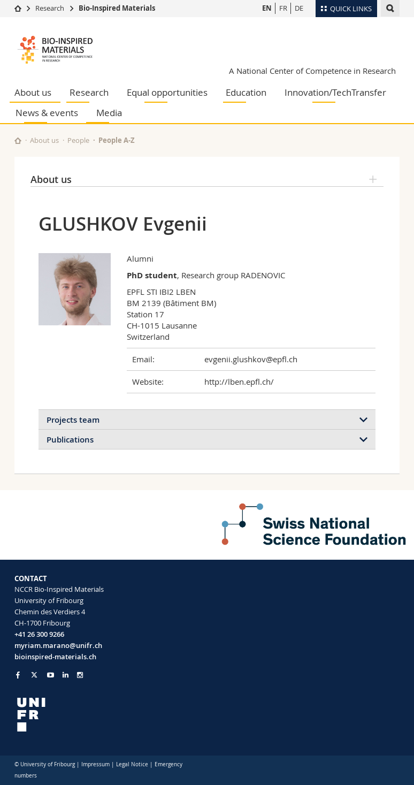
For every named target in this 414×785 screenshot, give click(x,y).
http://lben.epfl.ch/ (239, 381)
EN (267, 8)
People (78, 140)
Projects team (73, 419)
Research (49, 8)
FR (283, 8)
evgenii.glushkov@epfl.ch (250, 359)
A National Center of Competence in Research (312, 70)
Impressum (95, 764)
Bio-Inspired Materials (117, 8)
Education (246, 92)
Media (109, 112)
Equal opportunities (167, 92)
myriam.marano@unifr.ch (58, 645)
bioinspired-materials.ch (55, 656)
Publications (70, 439)
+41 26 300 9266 (39, 634)
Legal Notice (132, 764)
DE (299, 8)
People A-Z (116, 140)
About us (32, 92)
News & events (47, 112)
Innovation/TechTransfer (335, 92)
